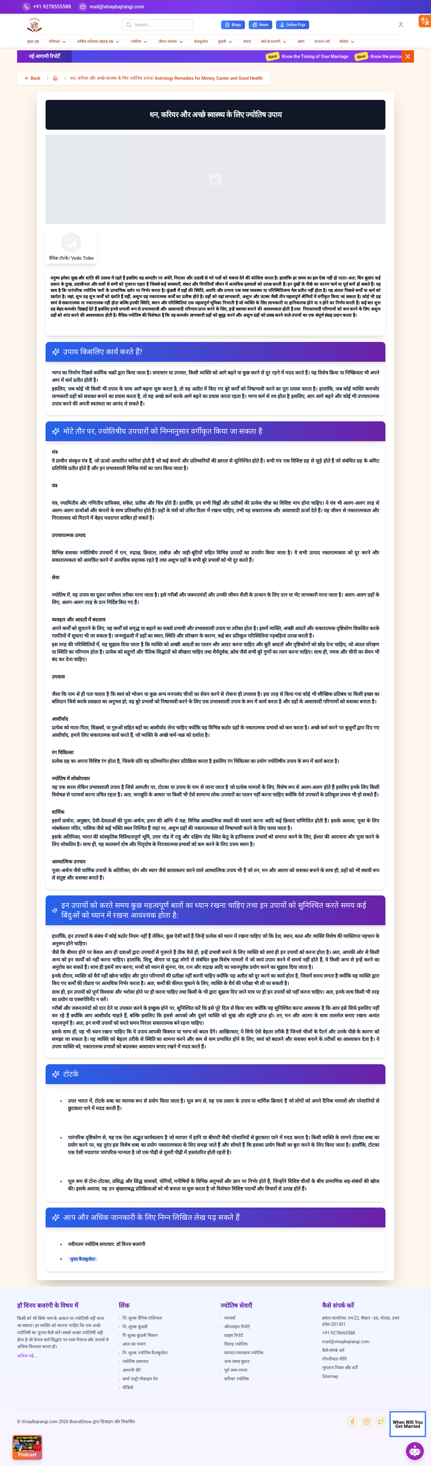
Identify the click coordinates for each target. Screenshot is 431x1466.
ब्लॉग (301, 41)
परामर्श (227, 1318)
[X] (380, 1421)
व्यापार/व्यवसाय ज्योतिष (241, 1353)
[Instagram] (366, 1421)
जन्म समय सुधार (235, 1361)
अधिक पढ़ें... (27, 1355)
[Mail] (111, 6)
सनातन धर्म (322, 41)
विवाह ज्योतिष (233, 1344)
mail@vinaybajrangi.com (346, 1341)
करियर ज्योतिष (234, 1379)
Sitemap (330, 1376)
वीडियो (126, 1387)
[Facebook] (352, 1421)
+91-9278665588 (338, 1332)
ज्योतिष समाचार (134, 1361)
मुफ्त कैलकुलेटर (82, 1259)
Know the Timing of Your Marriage (316, 56)
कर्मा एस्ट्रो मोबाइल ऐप (138, 1379)
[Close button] (408, 56)
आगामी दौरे (130, 1370)
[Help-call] (46, 6)
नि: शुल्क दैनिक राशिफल (140, 1318)
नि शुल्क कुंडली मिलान (138, 1335)
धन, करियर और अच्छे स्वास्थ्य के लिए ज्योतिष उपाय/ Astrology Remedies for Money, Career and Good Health (166, 78)
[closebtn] (425, 21)
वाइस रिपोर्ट (231, 1335)
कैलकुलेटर (201, 41)
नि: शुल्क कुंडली (133, 1327)
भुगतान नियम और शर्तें (340, 1367)
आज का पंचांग (132, 1344)
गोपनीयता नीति (334, 1358)
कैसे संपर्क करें (333, 1350)
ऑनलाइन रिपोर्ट (235, 1327)
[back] (32, 78)
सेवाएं (247, 41)
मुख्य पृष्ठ (33, 41)
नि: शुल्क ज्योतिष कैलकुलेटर (143, 1353)
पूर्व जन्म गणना (233, 1370)
